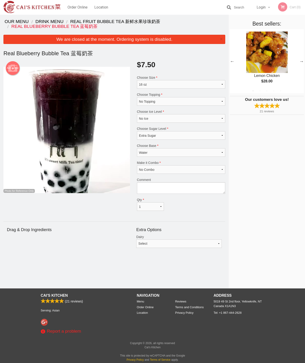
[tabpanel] (267, 61)
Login (261, 7)
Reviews (180, 301)
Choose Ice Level (181, 116)
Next (301, 61)
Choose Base (181, 150)
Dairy (179, 241)
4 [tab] (274, 91)
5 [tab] (280, 91)
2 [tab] (260, 91)
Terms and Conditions (189, 307)
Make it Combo (181, 167)
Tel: (228, 312)
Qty (150, 204)
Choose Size (181, 82)
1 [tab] (253, 91)
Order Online (78, 7)
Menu (140, 301)
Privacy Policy (184, 312)
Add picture (13, 68)
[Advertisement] (114, 273)
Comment (181, 186)
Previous (232, 61)
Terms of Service (160, 359)
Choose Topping (181, 99)
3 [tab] (267, 91)
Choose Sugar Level (181, 133)
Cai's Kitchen (54, 295)
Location (101, 7)
